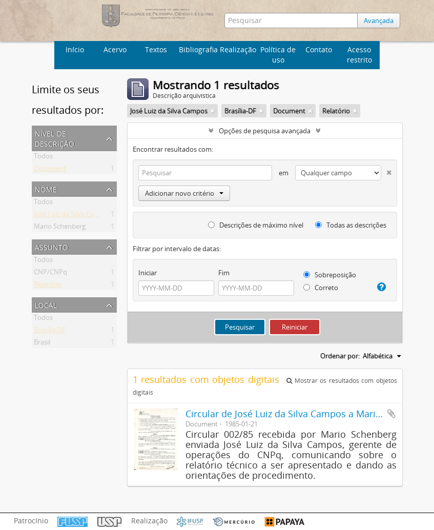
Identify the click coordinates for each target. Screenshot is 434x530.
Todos (43, 157)
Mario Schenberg (60, 228)
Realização (238, 49)
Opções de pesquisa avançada (265, 130)
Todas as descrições (350, 225)
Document (50, 170)
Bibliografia (198, 49)
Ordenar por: (340, 355)
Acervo (115, 49)
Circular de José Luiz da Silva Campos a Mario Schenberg (307, 413)
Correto (320, 287)
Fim (224, 272)
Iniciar (147, 272)
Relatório (47, 286)
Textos (156, 49)
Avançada (379, 20)
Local (46, 304)
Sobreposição (329, 274)
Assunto (51, 246)
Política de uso (278, 55)
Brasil (42, 344)
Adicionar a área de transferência (391, 414)
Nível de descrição (54, 138)
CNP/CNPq (50, 273)
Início (75, 49)
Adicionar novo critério (184, 193)
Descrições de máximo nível (255, 225)
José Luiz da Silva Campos (72, 215)
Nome (46, 188)
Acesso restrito (359, 55)
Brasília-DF (50, 331)
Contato (318, 49)
